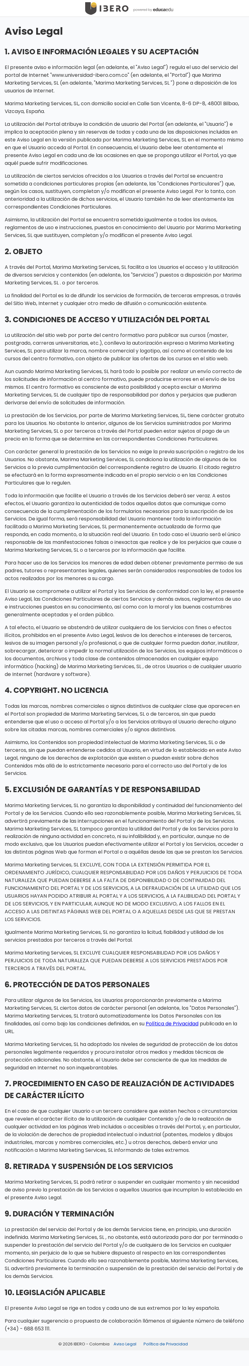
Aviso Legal (125, 1344)
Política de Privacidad (172, 1023)
